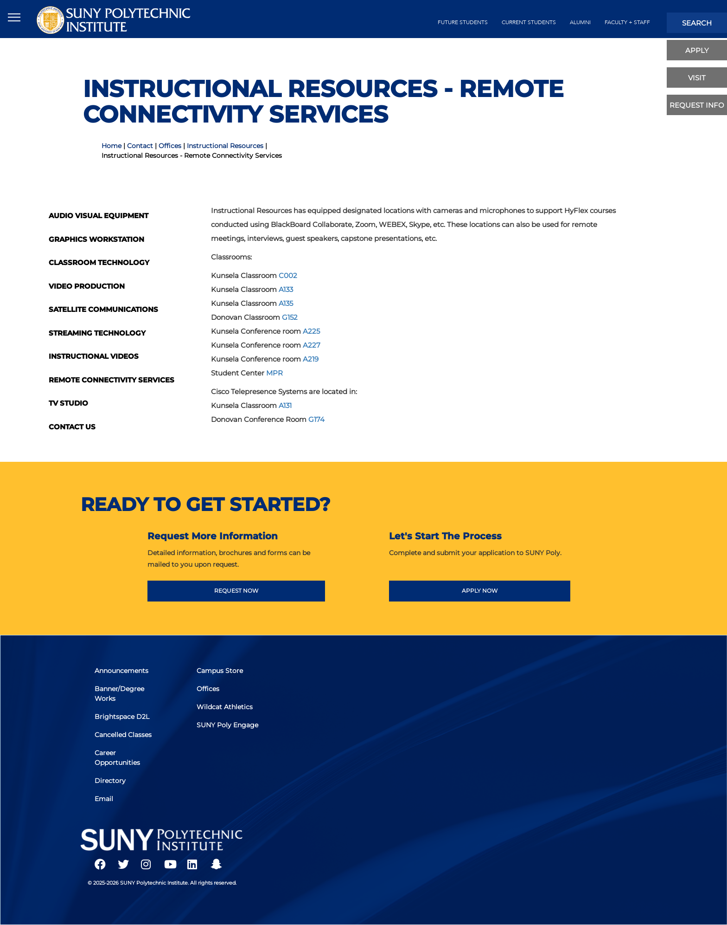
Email (104, 799)
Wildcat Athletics (225, 707)
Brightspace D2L (122, 716)
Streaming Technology (97, 333)
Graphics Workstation (96, 239)
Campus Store (220, 670)
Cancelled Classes (123, 735)
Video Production (87, 286)
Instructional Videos (94, 356)
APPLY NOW (479, 590)
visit (697, 77)
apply (697, 50)
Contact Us (72, 426)
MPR (274, 373)
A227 (311, 345)
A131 (285, 405)
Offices (170, 146)
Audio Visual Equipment (98, 215)
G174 (316, 419)
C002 (288, 275)
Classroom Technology (99, 262)
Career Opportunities (117, 758)
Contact (140, 146)
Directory (110, 780)
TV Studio (68, 403)
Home (111, 146)
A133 (286, 289)
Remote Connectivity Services (111, 379)
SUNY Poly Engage (227, 725)
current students (529, 22)
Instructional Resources (225, 146)
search (697, 23)
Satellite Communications (103, 309)
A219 (311, 359)
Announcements (121, 670)
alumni (580, 22)
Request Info (697, 105)
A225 (311, 331)
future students (463, 22)
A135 (286, 303)
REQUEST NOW (236, 590)
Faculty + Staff (627, 22)
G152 (290, 317)
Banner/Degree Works (119, 694)
